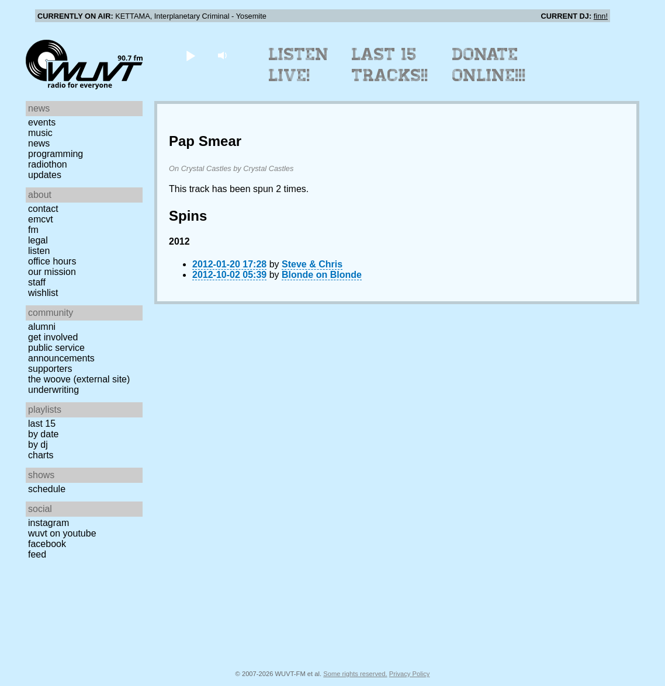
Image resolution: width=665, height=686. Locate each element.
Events (42, 122)
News (39, 143)
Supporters (50, 369)
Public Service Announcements (61, 353)
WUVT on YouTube (62, 533)
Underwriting (53, 390)
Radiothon (47, 164)
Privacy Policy (409, 673)
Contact (43, 209)
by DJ (38, 445)
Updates (44, 175)
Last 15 (42, 424)
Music (40, 133)
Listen (39, 251)
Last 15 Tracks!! (390, 65)
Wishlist (43, 293)
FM (33, 230)
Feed (37, 554)
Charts (41, 455)
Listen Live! (299, 65)
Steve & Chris (312, 264)
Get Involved (53, 337)
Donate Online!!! (489, 65)
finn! (601, 16)
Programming (55, 154)
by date (43, 434)
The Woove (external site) (79, 379)
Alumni (42, 327)
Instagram (48, 523)
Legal (38, 240)
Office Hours (52, 261)
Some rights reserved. (355, 673)
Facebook (47, 544)
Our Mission (52, 272)
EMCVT (40, 219)
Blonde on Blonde (322, 275)
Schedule (46, 489)
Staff (37, 282)
